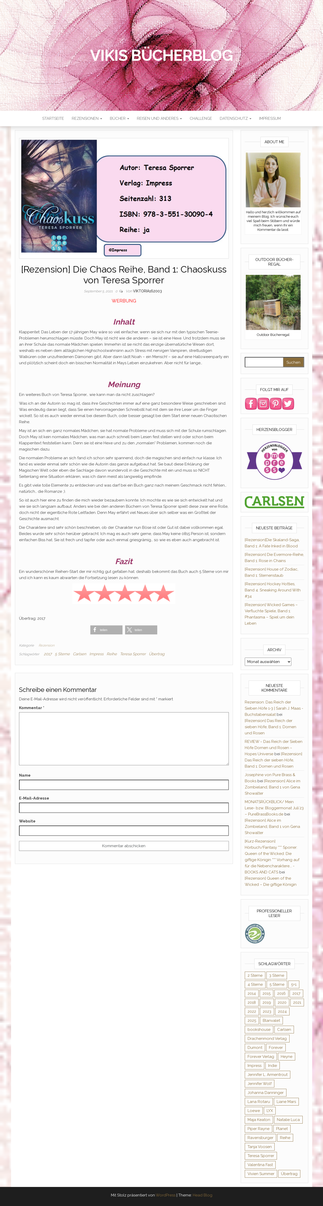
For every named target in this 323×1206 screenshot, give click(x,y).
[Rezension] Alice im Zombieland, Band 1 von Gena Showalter (272, 787)
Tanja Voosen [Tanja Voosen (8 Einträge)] (260, 1146)
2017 (48, 654)
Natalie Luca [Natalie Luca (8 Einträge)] (288, 1119)
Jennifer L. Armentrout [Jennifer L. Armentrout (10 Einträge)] (267, 1074)
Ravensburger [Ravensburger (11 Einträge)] (260, 1137)
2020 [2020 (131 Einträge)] (282, 1002)
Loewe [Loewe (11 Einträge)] (254, 1110)
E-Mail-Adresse (34, 798)
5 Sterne (62, 654)
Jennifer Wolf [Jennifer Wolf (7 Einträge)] (260, 1083)
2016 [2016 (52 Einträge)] (281, 993)
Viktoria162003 (147, 291)
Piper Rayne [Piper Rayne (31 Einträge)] (258, 1128)
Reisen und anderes (159, 118)
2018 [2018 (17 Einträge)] (252, 1002)
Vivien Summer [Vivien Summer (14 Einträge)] (261, 1173)
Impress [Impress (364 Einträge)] (254, 1065)
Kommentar (31, 708)
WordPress (166, 1195)
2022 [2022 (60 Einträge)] (252, 1011)
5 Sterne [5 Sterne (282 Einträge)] (276, 984)
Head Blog (202, 1195)
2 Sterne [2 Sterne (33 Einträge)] (255, 975)
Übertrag (156, 654)
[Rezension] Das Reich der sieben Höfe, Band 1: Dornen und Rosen (270, 726)
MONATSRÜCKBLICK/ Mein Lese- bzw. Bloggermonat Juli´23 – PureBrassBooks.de (274, 808)
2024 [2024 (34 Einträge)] (282, 1011)
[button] (106, 629)
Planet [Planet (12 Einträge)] (282, 1128)
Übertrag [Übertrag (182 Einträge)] (289, 1173)
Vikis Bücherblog (161, 55)
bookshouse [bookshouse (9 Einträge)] (259, 1029)
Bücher (119, 118)
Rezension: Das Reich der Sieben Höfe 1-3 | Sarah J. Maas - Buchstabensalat (274, 708)
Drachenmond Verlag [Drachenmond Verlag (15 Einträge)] (267, 1038)
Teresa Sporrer (133, 654)
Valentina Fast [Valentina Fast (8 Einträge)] (260, 1164)
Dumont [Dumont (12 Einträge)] (255, 1047)
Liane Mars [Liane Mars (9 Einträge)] (286, 1101)
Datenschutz (235, 118)
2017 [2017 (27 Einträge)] (296, 993)
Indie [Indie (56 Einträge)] (272, 1065)
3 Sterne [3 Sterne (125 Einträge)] (276, 975)
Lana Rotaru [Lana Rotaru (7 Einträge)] (259, 1101)
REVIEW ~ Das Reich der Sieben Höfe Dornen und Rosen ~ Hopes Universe (273, 747)
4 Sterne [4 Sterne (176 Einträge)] (255, 984)
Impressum (270, 118)
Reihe (112, 654)
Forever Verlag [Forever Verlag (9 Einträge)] (261, 1056)
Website (27, 821)
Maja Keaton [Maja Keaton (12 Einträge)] (259, 1119)
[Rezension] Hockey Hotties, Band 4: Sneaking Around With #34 (273, 590)
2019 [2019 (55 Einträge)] (267, 1002)
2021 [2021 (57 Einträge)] (297, 1002)
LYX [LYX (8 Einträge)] (270, 1110)
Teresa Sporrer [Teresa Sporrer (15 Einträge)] (261, 1155)
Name (25, 775)
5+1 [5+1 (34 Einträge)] (293, 984)
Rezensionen (87, 118)
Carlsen (79, 654)
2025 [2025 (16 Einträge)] (252, 1020)
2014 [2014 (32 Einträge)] (252, 993)
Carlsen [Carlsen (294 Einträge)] (284, 1029)
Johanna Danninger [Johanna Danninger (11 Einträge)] (266, 1092)
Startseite (53, 118)
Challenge (201, 118)
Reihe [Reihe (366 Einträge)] (285, 1137)
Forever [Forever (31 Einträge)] (276, 1047)
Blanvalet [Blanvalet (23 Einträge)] (271, 1020)
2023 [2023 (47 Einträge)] (267, 1011)
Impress (96, 654)
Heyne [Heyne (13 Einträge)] (286, 1056)
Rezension (46, 645)
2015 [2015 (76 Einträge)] (266, 993)
